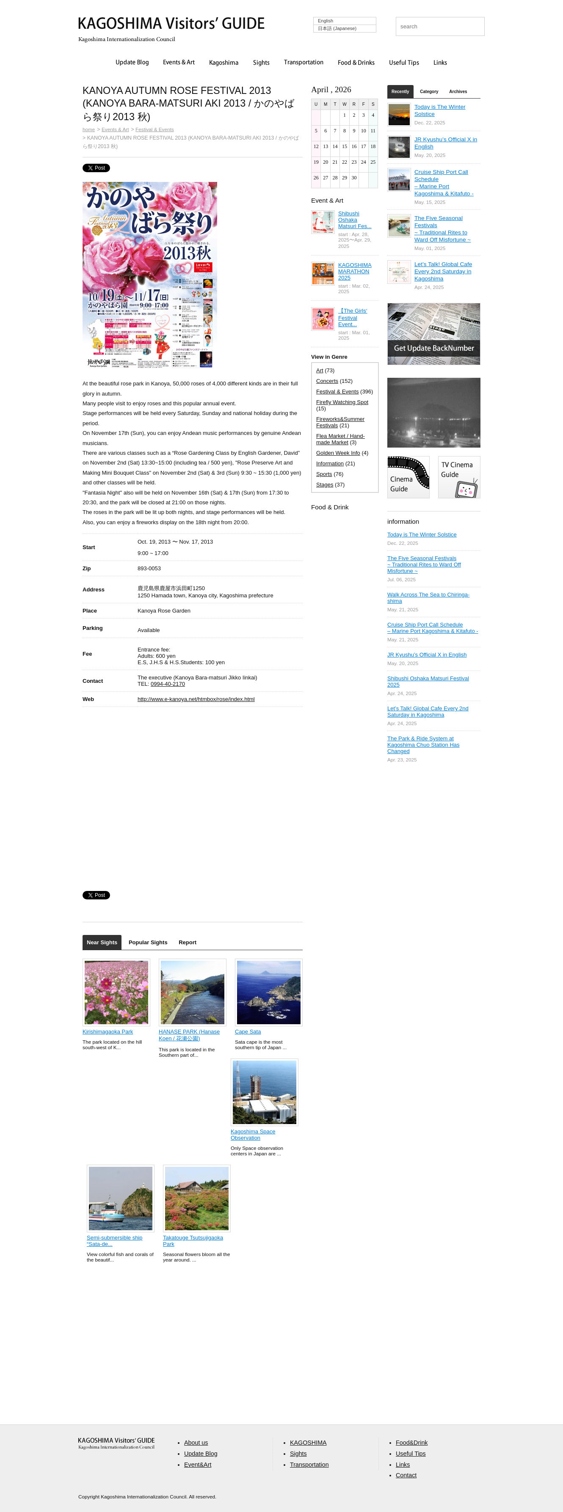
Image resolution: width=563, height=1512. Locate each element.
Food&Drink (412, 1442)
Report (187, 942)
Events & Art (179, 63)
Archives (458, 91)
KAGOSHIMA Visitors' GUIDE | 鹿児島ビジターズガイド (171, 25)
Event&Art (197, 1464)
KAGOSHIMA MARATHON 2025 (355, 271)
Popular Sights (148, 942)
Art (319, 370)
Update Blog (132, 63)
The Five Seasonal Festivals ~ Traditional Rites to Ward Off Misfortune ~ (424, 564)
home (89, 129)
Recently (400, 91)
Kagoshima (224, 63)
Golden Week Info (338, 453)
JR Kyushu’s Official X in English (426, 655)
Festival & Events (154, 129)
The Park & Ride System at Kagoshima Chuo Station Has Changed (423, 744)
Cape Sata (248, 1031)
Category (429, 91)
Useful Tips (404, 63)
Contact (406, 1475)
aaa (116, 1444)
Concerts (327, 381)
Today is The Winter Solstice (422, 534)
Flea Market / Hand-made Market (340, 439)
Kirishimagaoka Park (108, 1031)
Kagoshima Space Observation (253, 1134)
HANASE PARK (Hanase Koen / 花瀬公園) (189, 1035)
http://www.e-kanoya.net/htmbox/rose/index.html (196, 699)
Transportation (303, 63)
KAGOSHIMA (308, 1442)
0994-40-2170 (168, 684)
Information (330, 463)
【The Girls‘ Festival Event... (352, 317)
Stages (324, 484)
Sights (261, 63)
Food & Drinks (356, 63)
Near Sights (102, 942)
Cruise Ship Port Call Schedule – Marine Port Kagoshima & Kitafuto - (432, 627)
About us (196, 1442)
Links (440, 63)
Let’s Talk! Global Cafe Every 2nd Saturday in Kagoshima (443, 271)
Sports (324, 474)
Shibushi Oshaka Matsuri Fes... (355, 219)
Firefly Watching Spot (342, 402)
